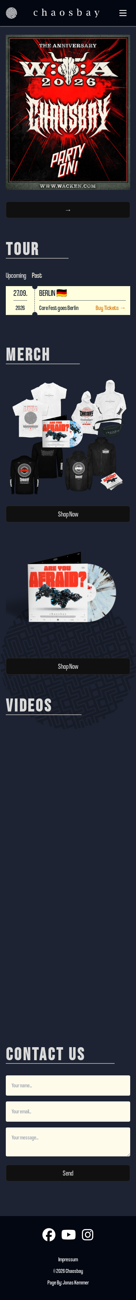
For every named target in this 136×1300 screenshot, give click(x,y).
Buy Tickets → (111, 307)
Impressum (68, 1259)
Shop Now (68, 514)
